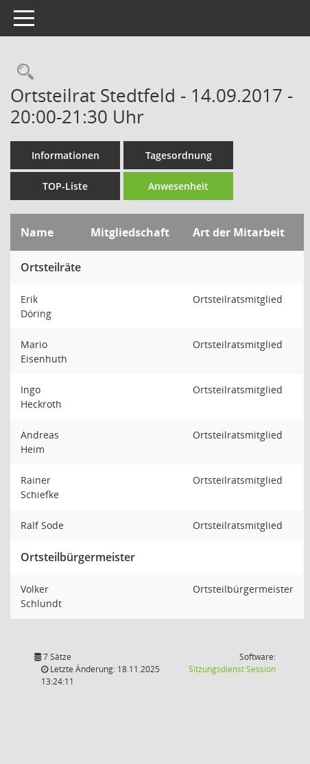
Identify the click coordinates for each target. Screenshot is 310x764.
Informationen (65, 155)
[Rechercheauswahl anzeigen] (22, 72)
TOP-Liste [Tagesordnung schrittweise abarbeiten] (65, 186)
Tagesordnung (178, 155)
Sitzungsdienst (232, 669)
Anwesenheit (178, 186)
